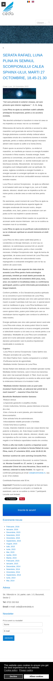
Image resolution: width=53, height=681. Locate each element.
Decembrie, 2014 (13, 566)
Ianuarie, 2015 (12, 564)
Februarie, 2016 (12, 527)
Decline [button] (13, 676)
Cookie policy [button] (11, 670)
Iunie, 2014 (10, 578)
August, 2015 (11, 544)
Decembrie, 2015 (13, 532)
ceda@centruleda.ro (37, 473)
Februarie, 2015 (12, 561)
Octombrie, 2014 (13, 572)
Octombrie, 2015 (13, 538)
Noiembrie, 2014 (13, 569)
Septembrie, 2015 (13, 541)
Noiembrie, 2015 (13, 535)
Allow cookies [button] (36, 676)
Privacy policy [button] (26, 670)
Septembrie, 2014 (13, 575)
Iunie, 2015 (10, 549)
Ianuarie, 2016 (12, 529)
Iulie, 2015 (10, 546)
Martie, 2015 (11, 558)
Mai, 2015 (10, 552)
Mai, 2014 (10, 581)
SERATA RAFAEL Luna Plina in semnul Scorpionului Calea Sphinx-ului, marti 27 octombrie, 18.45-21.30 (25, 66)
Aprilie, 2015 (11, 555)
